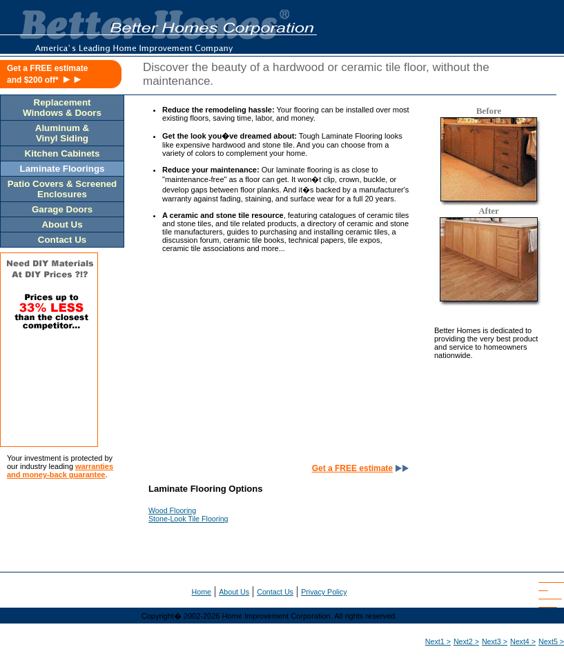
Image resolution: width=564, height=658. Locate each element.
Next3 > (494, 641)
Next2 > (466, 641)
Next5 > (551, 641)
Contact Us (275, 592)
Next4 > (523, 641)
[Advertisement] (273, 364)
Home (201, 592)
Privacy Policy (324, 592)
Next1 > (438, 641)
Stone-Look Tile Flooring (188, 519)
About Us (234, 592)
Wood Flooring (172, 510)
